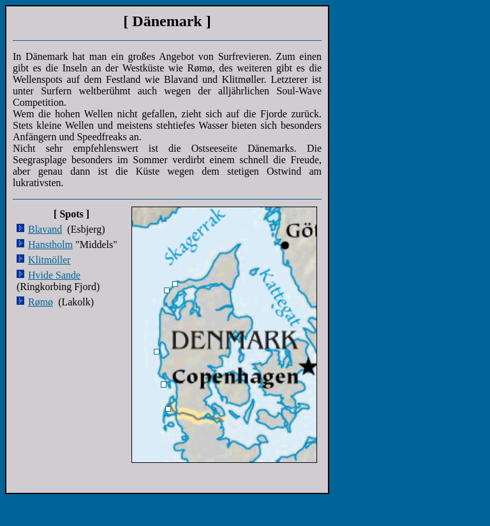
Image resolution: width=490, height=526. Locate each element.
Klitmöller (49, 259)
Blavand (45, 229)
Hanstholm (50, 244)
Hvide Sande (54, 275)
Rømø (40, 301)
